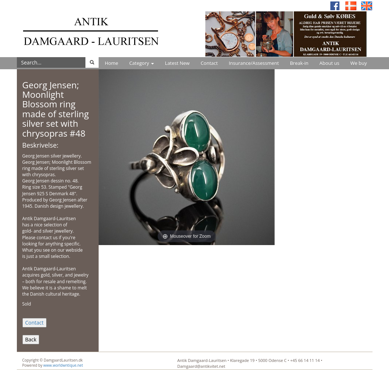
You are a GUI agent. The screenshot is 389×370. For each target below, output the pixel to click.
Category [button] (141, 63)
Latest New (177, 63)
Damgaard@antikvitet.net (201, 366)
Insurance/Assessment (254, 63)
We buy (358, 63)
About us (329, 63)
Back (31, 339)
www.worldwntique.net (63, 365)
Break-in (299, 63)
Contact (209, 63)
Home (111, 63)
